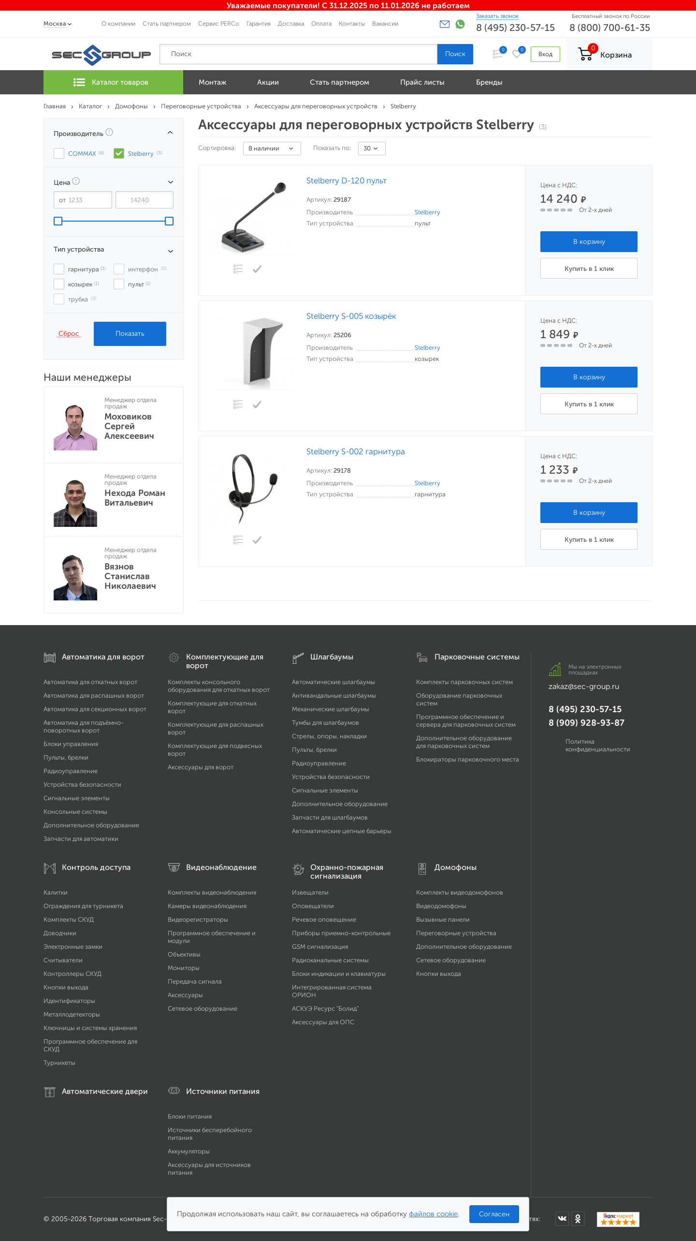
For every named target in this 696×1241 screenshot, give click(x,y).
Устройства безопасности (82, 784)
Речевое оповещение (324, 919)
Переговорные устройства (456, 933)
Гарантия (258, 23)
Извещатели (310, 892)
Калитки (56, 892)
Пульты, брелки (66, 757)
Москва (55, 23)
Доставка (291, 23)
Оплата (321, 23)
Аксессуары (185, 995)
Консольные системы (75, 811)
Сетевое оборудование (202, 1008)
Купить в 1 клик (589, 269)
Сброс (68, 333)
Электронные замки (73, 946)
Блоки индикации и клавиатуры (339, 973)
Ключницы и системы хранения (90, 1028)
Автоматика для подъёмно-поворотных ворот (84, 726)
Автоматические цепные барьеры (342, 831)
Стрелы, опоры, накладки (329, 736)
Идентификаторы (69, 1000)
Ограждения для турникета (83, 906)
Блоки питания (190, 1116)
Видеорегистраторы (198, 919)
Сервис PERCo (218, 23)
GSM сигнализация (320, 946)
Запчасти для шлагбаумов (330, 817)
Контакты (352, 23)
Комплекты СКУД (69, 919)
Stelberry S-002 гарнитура (355, 452)
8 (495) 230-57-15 (515, 27)
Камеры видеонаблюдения (207, 906)
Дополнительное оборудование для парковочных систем (464, 741)
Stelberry (427, 212)
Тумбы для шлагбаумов (325, 722)
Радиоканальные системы (330, 960)
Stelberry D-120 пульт (346, 181)
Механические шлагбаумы (330, 709)
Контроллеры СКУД (73, 973)
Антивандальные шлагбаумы (334, 695)
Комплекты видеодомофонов (459, 892)
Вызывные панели (443, 919)
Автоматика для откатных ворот (90, 682)
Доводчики (60, 933)
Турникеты (59, 1062)
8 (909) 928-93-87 (586, 723)
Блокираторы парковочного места (467, 759)
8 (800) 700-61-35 (609, 27)
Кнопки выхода (66, 987)
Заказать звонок (497, 16)
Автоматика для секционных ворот (95, 709)
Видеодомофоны (441, 906)
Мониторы (184, 968)
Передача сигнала (195, 981)
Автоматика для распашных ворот (94, 695)
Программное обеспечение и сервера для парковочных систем (466, 720)
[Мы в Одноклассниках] (578, 1218)
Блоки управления (71, 744)
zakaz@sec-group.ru (584, 686)
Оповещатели (313, 906)
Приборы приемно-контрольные (341, 933)
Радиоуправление (71, 771)
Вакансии (385, 23)
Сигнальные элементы (77, 798)
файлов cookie (433, 1214)
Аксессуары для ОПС (323, 1022)
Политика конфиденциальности (598, 745)
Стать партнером (167, 23)
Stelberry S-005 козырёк (351, 316)
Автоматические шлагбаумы (333, 682)
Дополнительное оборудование (91, 825)
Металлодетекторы (72, 1014)
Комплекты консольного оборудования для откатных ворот (219, 685)
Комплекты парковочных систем (464, 682)
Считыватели (63, 960)
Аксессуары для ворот (200, 767)
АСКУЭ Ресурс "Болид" (325, 1008)
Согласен (494, 1214)
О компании (118, 23)
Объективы (184, 954)
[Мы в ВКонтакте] (562, 1218)
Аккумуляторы (189, 1151)
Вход (545, 54)
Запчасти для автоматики (81, 838)
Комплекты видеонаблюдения (212, 892)
